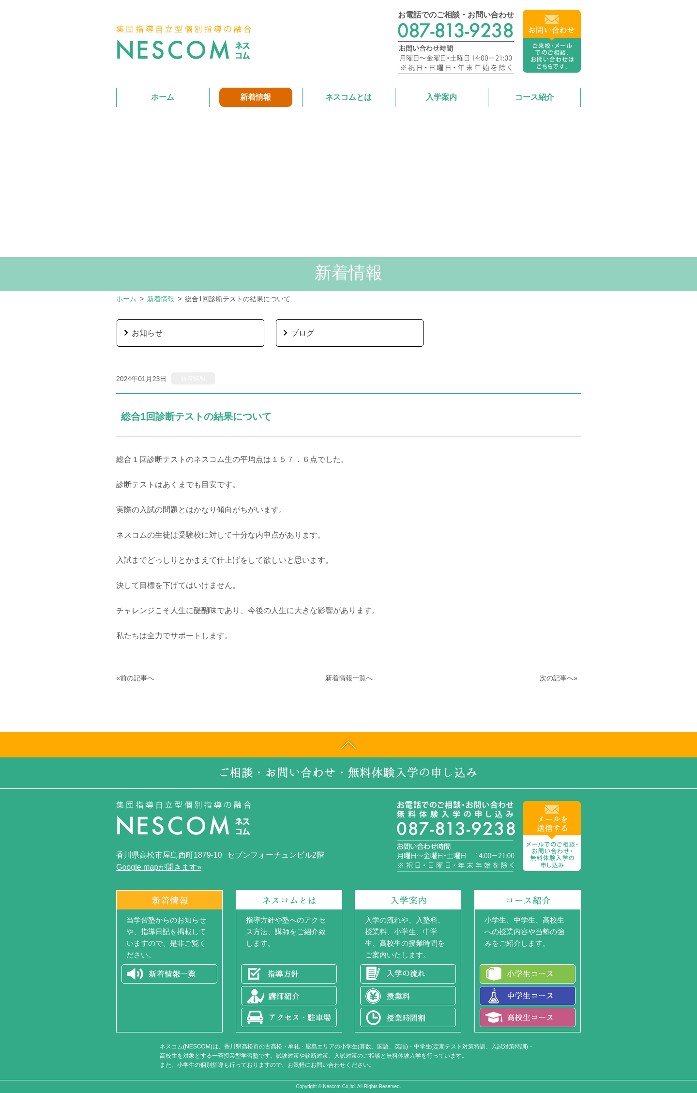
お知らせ (147, 333)
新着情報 (160, 299)
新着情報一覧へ (349, 678)
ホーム (126, 299)
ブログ (302, 333)
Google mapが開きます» (158, 867)
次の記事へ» (558, 678)
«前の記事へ (135, 678)
